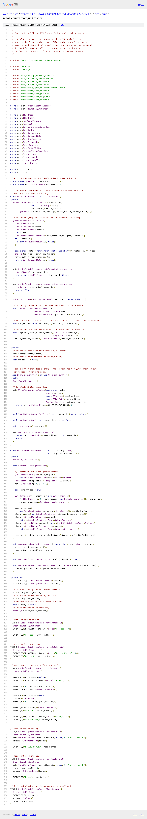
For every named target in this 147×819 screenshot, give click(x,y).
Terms (33, 814)
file (62, 25)
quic (104, 14)
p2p (96, 14)
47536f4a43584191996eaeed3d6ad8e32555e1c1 (60, 14)
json (142, 814)
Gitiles (17, 814)
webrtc (7, 14)
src (16, 14)
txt (135, 814)
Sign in (141, 4)
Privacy (25, 814)
